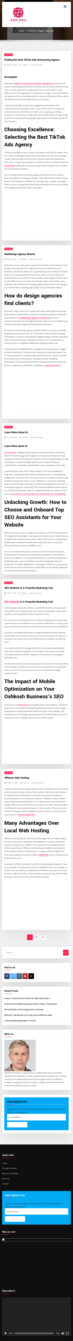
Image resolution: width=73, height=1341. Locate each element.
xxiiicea (25, 65)
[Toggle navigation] (65, 6)
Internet (8, 54)
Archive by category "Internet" (40, 30)
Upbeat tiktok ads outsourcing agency (31, 83)
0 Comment (38, 65)
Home (21, 30)
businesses (9, 165)
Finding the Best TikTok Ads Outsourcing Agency (31, 60)
